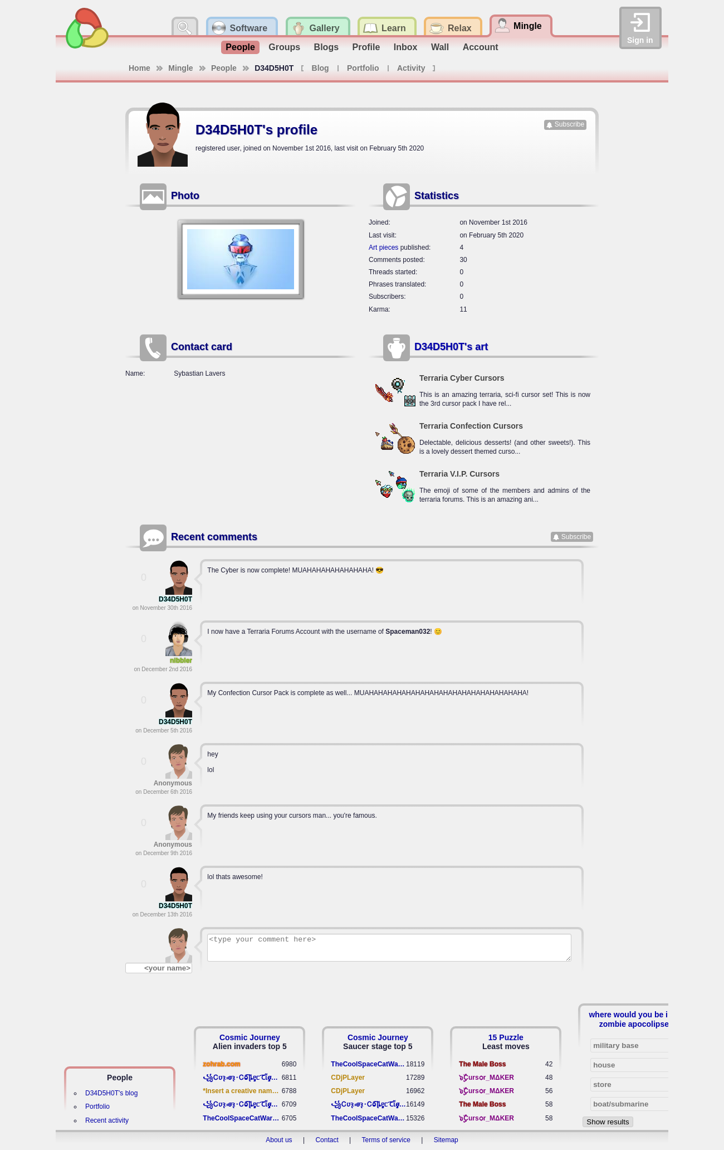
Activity (411, 68)
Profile (366, 47)
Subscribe (569, 124)
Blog (320, 68)
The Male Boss (482, 1064)
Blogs (326, 47)
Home (139, 68)
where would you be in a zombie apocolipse (634, 1019)
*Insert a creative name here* (242, 1091)
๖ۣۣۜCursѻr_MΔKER (486, 1077)
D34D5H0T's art (451, 346)
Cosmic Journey (249, 1037)
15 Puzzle (506, 1037)
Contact (326, 1140)
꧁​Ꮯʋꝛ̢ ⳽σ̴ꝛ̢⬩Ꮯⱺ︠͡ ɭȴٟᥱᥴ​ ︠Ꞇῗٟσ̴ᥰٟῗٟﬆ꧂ (242, 1077)
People (240, 47)
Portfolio (363, 68)
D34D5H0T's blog (111, 1093)
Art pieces (383, 247)
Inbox (406, 47)
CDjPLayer (348, 1077)
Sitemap (446, 1140)
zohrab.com (221, 1064)
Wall (440, 47)
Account (480, 47)
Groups (284, 47)
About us (279, 1140)
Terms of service (386, 1140)
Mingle (180, 68)
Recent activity (107, 1120)
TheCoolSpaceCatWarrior (242, 1118)
